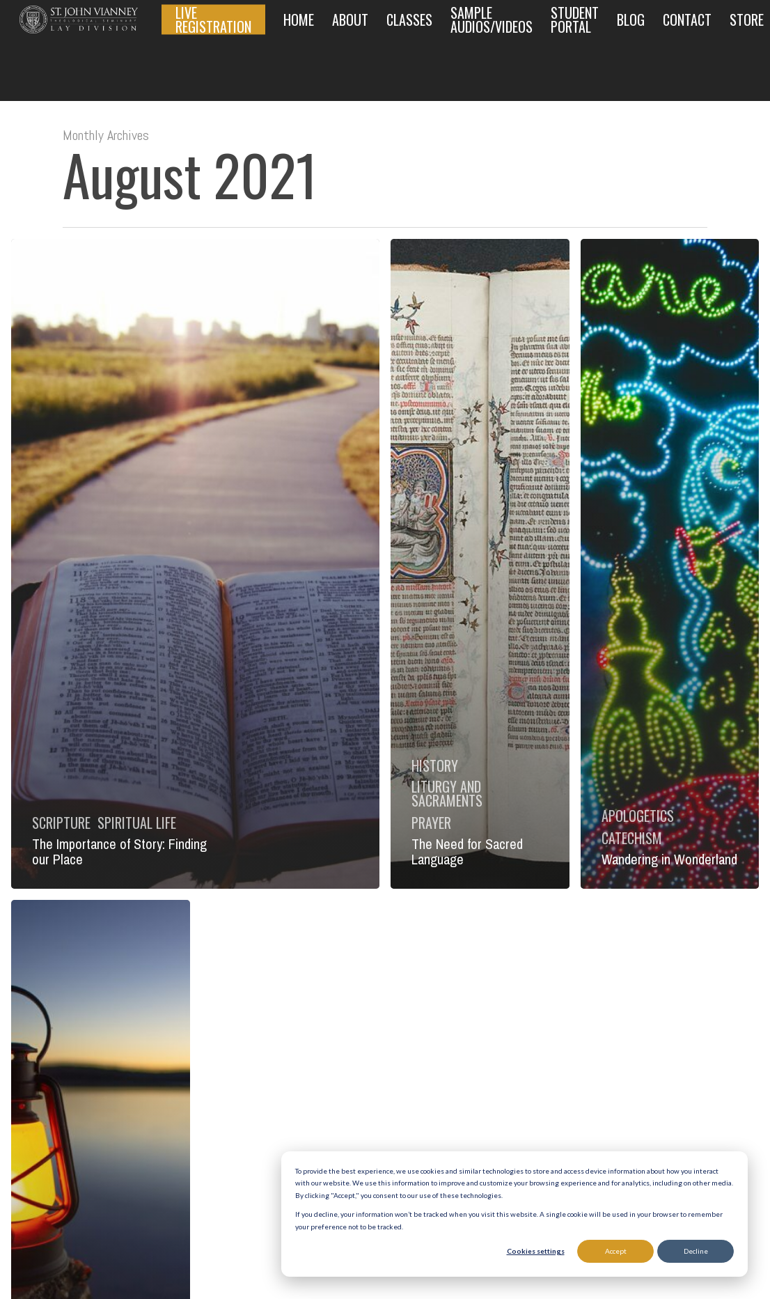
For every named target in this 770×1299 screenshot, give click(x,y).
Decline (696, 1251)
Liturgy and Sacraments (446, 793)
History (434, 765)
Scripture (61, 823)
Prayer (431, 823)
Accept (616, 1251)
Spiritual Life (136, 823)
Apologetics (638, 816)
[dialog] (514, 1214)
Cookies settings (536, 1251)
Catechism (632, 838)
